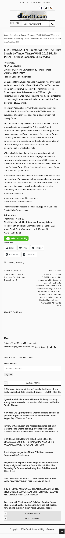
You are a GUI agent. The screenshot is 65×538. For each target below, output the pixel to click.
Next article (54, 270)
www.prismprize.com (13, 193)
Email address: (10, 363)
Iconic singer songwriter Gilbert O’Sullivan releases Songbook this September (28, 454)
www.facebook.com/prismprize (18, 201)
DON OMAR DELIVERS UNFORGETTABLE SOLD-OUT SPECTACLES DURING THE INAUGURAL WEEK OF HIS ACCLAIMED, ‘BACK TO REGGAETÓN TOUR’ (29, 442)
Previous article (12, 270)
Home (16, 35)
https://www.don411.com (23, 346)
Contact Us (23, 3)
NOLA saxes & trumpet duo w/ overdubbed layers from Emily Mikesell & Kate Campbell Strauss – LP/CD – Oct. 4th (32, 390)
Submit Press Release (40, 3)
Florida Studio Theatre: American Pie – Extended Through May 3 (14, 277)
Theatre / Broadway (15, 262)
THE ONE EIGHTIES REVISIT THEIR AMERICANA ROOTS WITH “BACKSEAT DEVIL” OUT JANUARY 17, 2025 (30, 480)
